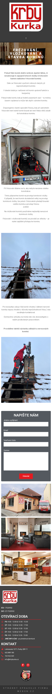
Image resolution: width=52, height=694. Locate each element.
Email (6, 430)
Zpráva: (7, 451)
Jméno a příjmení (11, 420)
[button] (26, 38)
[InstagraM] (28, 665)
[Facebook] (23, 665)
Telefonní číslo (10, 440)
